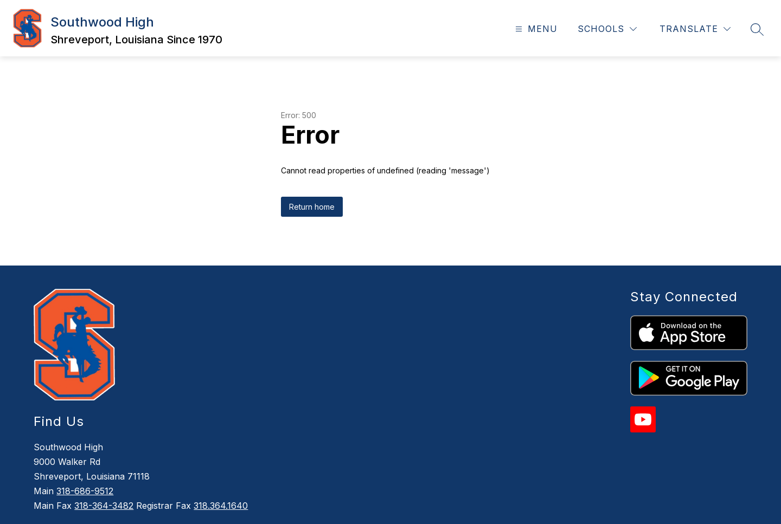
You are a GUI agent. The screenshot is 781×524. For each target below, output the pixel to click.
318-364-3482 (103, 505)
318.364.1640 (221, 505)
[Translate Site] (695, 29)
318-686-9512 (84, 491)
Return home (312, 206)
